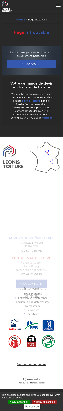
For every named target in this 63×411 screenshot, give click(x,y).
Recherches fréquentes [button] (31, 364)
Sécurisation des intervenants (32, 308)
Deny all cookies (44, 402)
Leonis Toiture (31, 100)
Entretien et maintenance (32, 304)
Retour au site (31, 63)
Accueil (20, 19)
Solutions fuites (33, 300)
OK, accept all (18, 402)
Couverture (32, 316)
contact (47, 117)
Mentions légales (37, 383)
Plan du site (23, 383)
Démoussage (33, 312)
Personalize (32, 406)
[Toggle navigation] (58, 6)
